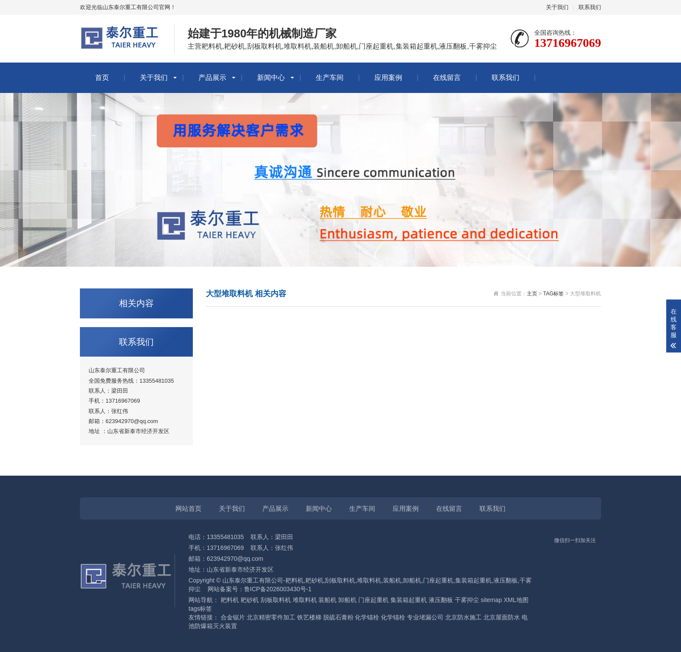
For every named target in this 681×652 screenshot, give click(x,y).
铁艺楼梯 (309, 617)
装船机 (327, 599)
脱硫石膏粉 (338, 617)
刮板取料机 (276, 599)
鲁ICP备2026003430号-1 (278, 589)
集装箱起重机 (408, 599)
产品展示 (212, 77)
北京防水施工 (463, 617)
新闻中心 (271, 77)
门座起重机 (373, 599)
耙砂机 (250, 599)
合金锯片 (233, 617)
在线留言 (447, 77)
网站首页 (188, 508)
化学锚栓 (367, 617)
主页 (532, 294)
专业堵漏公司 (425, 617)
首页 (102, 77)
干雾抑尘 (467, 599)
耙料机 (230, 599)
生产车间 (330, 77)
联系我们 (590, 7)
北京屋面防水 (501, 617)
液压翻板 (441, 599)
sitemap (491, 599)
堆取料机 (305, 599)
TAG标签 (553, 294)
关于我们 (557, 7)
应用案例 (388, 77)
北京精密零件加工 (271, 617)
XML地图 (516, 599)
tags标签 (200, 608)
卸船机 (347, 599)
